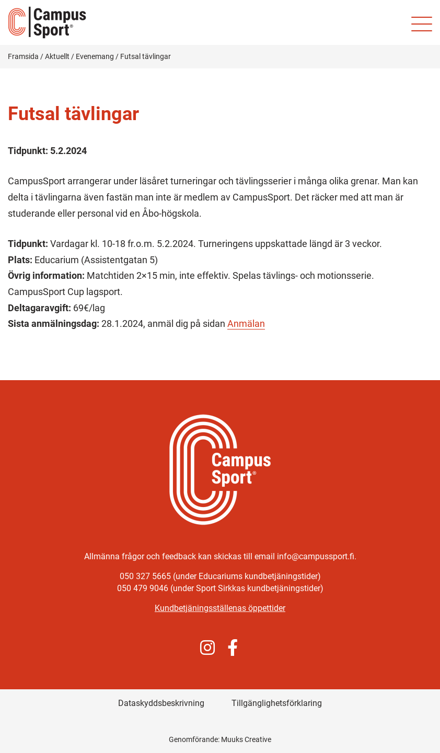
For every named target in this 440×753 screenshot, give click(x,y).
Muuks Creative (246, 739)
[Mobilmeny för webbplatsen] (421, 24)
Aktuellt (57, 56)
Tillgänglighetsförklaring (276, 703)
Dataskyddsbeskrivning (161, 703)
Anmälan (246, 323)
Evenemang (95, 56)
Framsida (23, 56)
